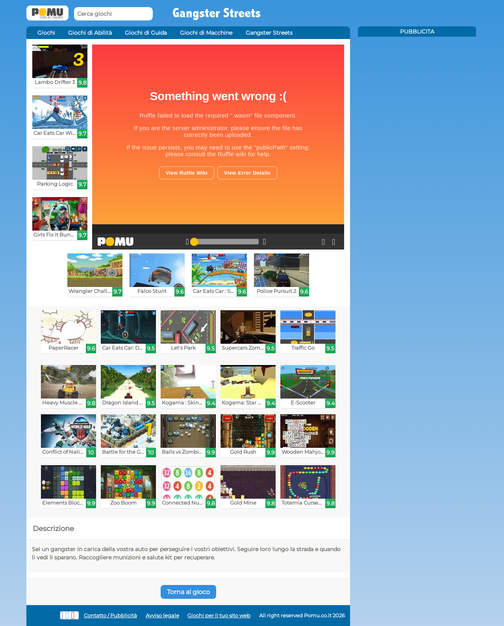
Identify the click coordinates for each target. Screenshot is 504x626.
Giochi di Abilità (90, 32)
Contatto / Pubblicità (110, 616)
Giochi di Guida (146, 32)
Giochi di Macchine (206, 32)
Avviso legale (162, 616)
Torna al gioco (188, 592)
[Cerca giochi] (113, 14)
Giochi (46, 32)
